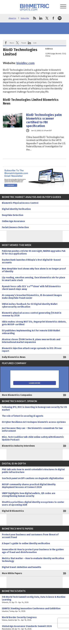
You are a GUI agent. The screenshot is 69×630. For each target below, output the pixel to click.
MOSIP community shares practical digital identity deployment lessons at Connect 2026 (29, 486)
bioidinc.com (25, 63)
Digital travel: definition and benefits (21, 567)
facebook (53, 18)
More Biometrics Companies (17, 395)
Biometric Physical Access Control (20, 203)
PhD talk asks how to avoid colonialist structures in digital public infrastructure (33, 471)
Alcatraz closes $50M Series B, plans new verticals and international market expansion (31, 341)
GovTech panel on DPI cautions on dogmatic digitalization (33, 478)
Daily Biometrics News (14, 357)
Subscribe (25, 18)
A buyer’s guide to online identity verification (26, 543)
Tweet (23, 43)
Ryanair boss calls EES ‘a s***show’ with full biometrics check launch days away (31, 287)
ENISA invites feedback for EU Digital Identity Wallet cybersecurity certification (29, 305)
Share (12, 43)
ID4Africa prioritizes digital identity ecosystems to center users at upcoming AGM (33, 503)
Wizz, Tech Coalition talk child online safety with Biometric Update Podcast (33, 438)
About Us (12, 18)
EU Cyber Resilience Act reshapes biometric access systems (34, 422)
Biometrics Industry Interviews (18, 445)
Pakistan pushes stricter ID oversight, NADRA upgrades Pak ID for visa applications (33, 252)
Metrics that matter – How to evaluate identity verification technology (33, 559)
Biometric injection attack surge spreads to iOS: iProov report (31, 349)
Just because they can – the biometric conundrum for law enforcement (32, 429)
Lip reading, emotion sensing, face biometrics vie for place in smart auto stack (33, 279)
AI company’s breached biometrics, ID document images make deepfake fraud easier (32, 296)
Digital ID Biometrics (13, 511)
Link (35, 43)
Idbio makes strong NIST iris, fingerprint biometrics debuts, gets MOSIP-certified (34, 323)
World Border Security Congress (34, 618)
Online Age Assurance (13, 221)
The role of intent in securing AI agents (22, 416)
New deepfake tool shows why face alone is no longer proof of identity (34, 270)
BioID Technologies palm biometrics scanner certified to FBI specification (44, 120)
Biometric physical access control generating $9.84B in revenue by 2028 (31, 314)
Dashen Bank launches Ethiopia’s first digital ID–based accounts (31, 261)
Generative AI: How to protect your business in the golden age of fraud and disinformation (33, 551)
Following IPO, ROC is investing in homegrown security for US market (34, 408)
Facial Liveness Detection (15, 227)
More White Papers (12, 573)
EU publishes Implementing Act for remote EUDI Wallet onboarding (31, 332)
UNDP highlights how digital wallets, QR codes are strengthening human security (28, 494)
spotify (60, 18)
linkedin (41, 18)
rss (34, 18)
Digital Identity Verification (16, 209)
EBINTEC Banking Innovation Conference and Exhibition (34, 610)
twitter (47, 18)
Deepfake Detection (12, 215)
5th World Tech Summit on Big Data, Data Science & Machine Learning (34, 600)
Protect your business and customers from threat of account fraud (30, 536)
